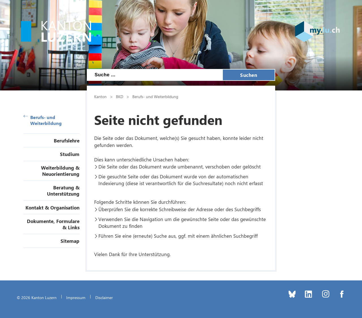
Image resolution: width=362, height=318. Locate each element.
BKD (119, 96)
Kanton (100, 96)
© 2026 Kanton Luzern (37, 297)
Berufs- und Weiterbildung (42, 120)
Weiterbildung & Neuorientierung (60, 171)
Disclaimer (104, 297)
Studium (69, 154)
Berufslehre (66, 140)
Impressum (75, 297)
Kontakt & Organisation (52, 207)
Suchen (248, 75)
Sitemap (70, 241)
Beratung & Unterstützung (63, 190)
